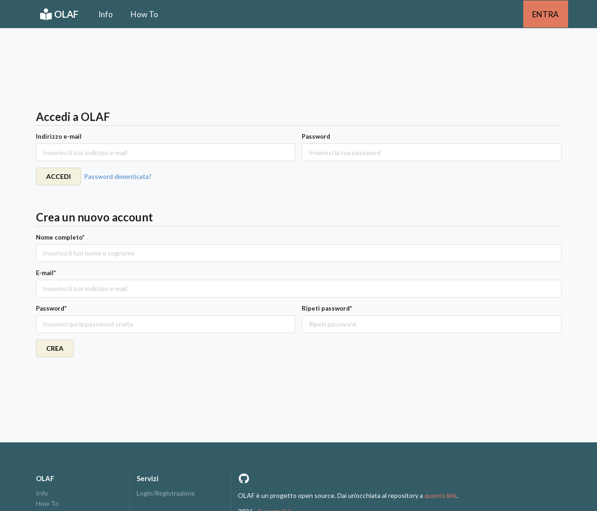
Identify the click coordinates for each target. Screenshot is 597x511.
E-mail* (46, 273)
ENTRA (545, 14)
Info (105, 14)
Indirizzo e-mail (59, 136)
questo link (440, 495)
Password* (51, 308)
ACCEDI (58, 176)
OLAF (59, 14)
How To (144, 14)
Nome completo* (60, 237)
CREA (54, 348)
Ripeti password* (327, 308)
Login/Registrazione (166, 493)
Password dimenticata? (118, 176)
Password (316, 136)
